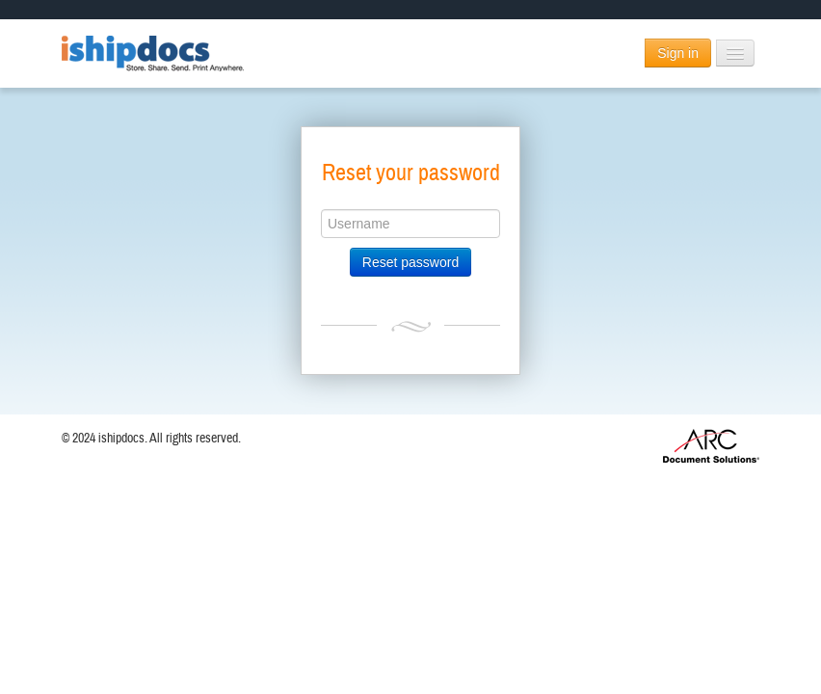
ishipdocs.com (153, 53)
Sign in (678, 53)
